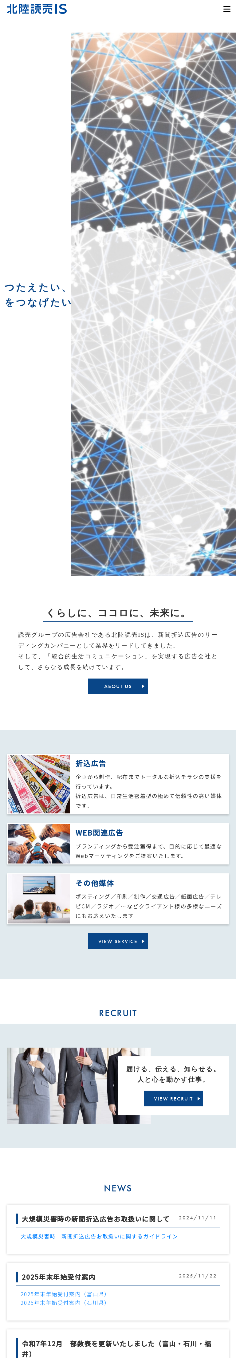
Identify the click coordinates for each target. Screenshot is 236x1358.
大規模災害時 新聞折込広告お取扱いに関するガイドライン (99, 1236)
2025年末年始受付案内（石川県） (65, 1303)
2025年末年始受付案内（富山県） (65, 1294)
